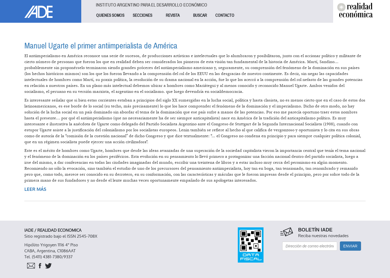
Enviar (350, 246)
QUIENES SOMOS (110, 15)
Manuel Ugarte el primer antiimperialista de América (100, 46)
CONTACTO (224, 15)
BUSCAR (200, 15)
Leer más (35, 189)
